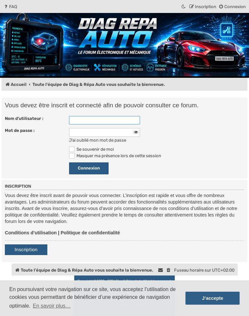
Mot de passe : (20, 130)
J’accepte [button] (212, 298)
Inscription (26, 249)
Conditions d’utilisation (31, 232)
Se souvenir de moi (91, 149)
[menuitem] (10, 6)
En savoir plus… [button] (52, 306)
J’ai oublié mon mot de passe (97, 140)
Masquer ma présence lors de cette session (115, 155)
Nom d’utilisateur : (24, 118)
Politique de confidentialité (90, 232)
